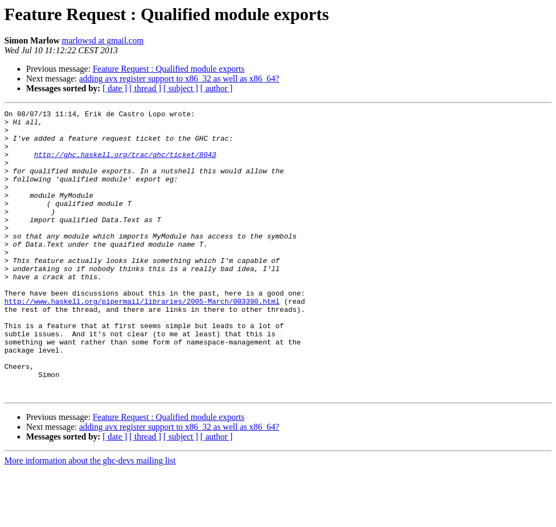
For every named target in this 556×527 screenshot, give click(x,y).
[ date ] (115, 88)
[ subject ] (180, 88)
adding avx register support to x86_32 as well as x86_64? (179, 78)
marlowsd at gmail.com (103, 40)
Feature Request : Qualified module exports (168, 68)
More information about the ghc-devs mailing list (90, 517)
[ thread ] (145, 88)
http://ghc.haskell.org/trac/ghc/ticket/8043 (125, 164)
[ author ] (216, 88)
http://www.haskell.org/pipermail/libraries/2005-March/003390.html (142, 340)
